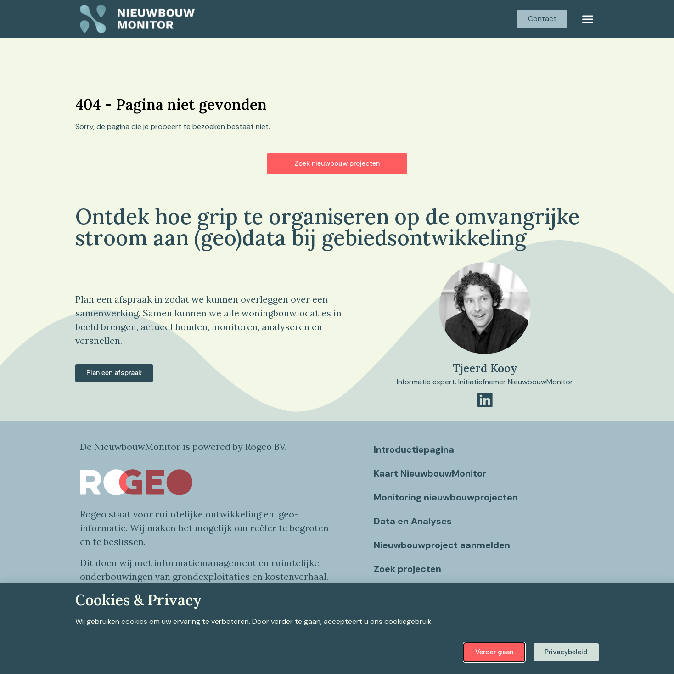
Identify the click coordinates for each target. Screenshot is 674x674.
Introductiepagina (414, 449)
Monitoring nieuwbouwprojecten (446, 497)
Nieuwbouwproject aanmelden (442, 545)
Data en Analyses (413, 521)
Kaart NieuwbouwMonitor (430, 473)
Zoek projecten (407, 569)
